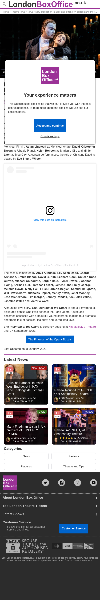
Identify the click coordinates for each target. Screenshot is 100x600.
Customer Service (74, 528)
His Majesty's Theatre (82, 326)
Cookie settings (50, 136)
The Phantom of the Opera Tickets (50, 339)
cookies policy (16, 111)
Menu (94, 2)
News (30, 11)
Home (6, 11)
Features (26, 466)
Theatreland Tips (73, 466)
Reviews (74, 456)
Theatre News (18, 11)
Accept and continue (50, 125)
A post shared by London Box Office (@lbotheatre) (50, 265)
